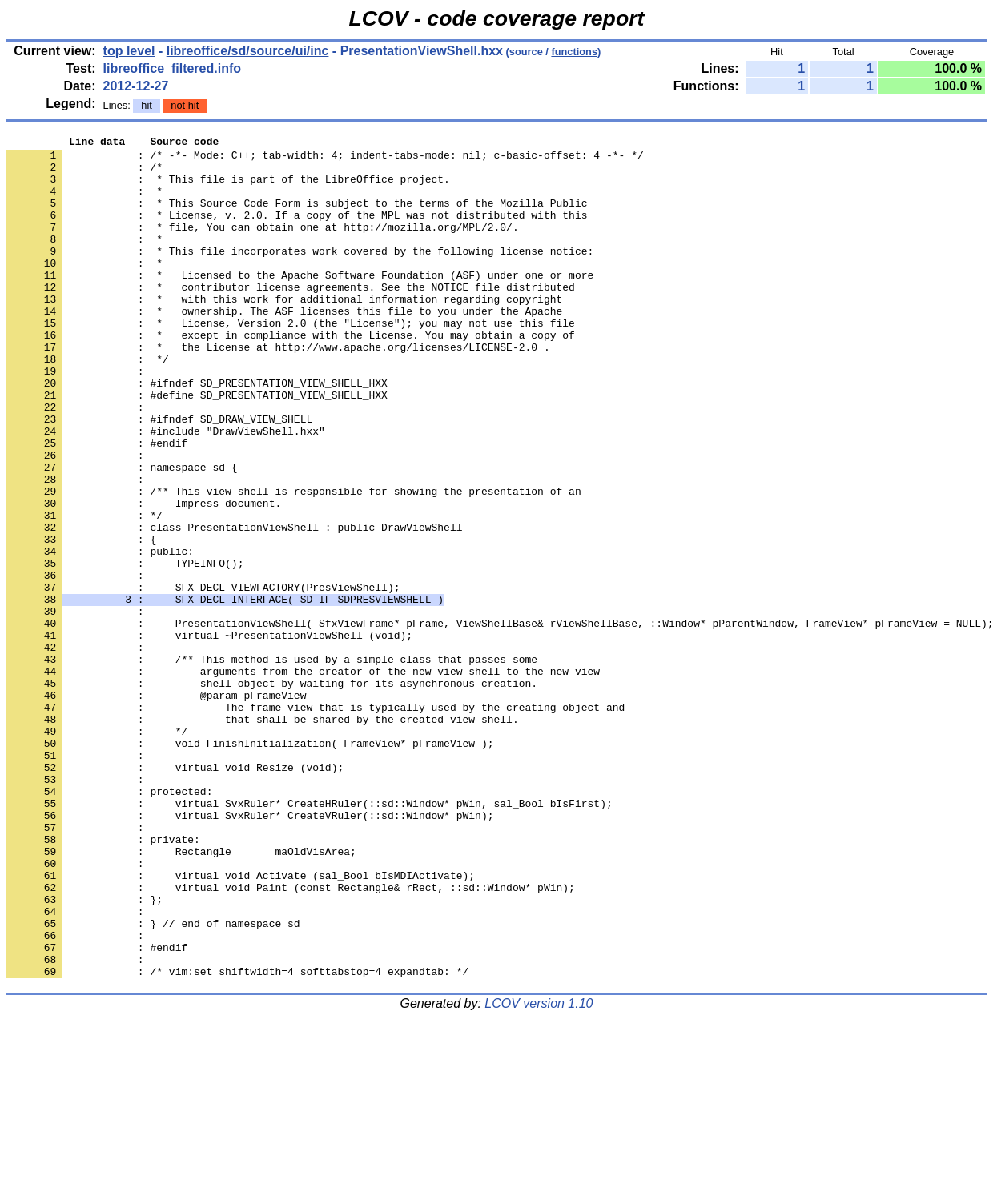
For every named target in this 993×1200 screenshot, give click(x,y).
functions (574, 52)
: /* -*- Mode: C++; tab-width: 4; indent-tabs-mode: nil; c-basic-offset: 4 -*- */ (325, 159)
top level (129, 51)
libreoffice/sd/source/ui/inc (248, 51)
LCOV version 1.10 (538, 1171)
